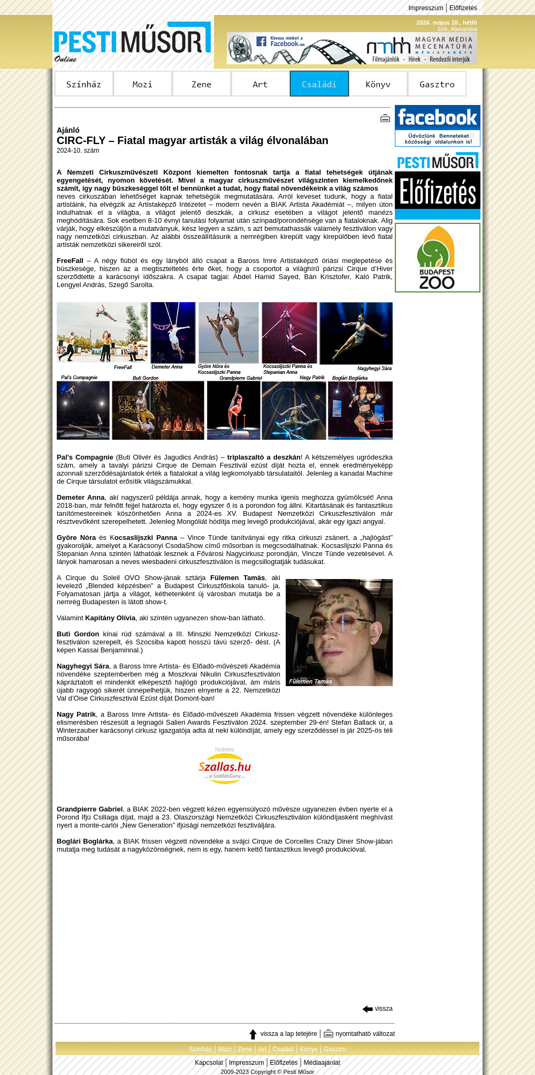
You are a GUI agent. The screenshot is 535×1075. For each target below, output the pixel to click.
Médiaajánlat (322, 1062)
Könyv (308, 1049)
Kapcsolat (209, 1062)
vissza (377, 1008)
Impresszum (425, 8)
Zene (245, 1049)
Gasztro (335, 1049)
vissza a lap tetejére (282, 1034)
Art (262, 1049)
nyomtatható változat (359, 1034)
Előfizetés (463, 8)
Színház (200, 1049)
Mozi (225, 1049)
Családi (283, 1049)
